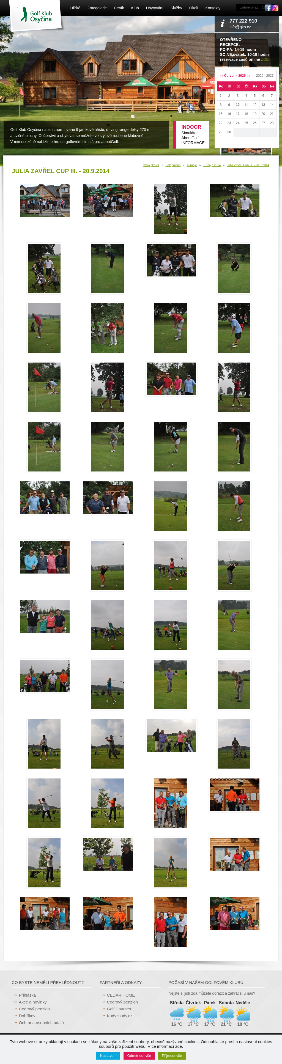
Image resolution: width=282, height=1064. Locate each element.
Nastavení (108, 1056)
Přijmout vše (172, 1056)
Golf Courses (119, 1009)
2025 (260, 76)
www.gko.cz (151, 165)
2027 (270, 76)
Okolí (193, 8)
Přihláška (27, 995)
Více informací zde (165, 1046)
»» (248, 76)
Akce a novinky (33, 1002)
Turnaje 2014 (212, 165)
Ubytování (154, 8)
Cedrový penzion (34, 1009)
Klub (135, 8)
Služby (176, 8)
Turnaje (192, 165)
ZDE (265, 59)
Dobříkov (27, 1015)
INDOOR (191, 127)
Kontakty (212, 8)
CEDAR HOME (121, 995)
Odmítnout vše (139, 1056)
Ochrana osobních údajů (41, 1022)
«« (221, 76)
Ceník (119, 8)
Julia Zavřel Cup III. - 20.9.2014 (248, 165)
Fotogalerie (97, 8)
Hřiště (75, 8)
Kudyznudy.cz (119, 1015)
